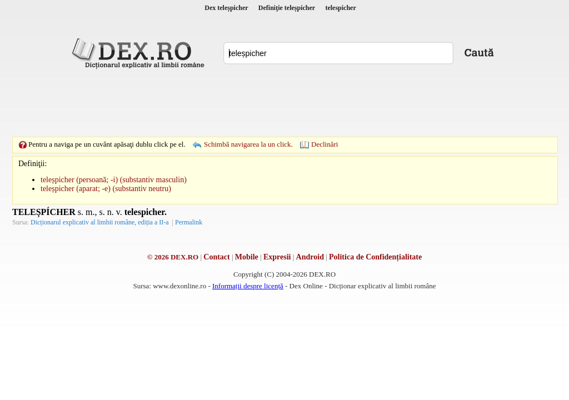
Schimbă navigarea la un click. (248, 144)
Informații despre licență (247, 286)
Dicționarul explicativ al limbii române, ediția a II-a (100, 222)
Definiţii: (32, 163)
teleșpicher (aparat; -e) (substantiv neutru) (106, 188)
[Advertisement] (284, 103)
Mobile (246, 257)
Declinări (324, 144)
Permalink (188, 222)
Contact (216, 257)
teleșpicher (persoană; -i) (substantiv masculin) (114, 180)
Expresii (277, 257)
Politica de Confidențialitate (375, 257)
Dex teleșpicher (226, 8)
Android (310, 257)
